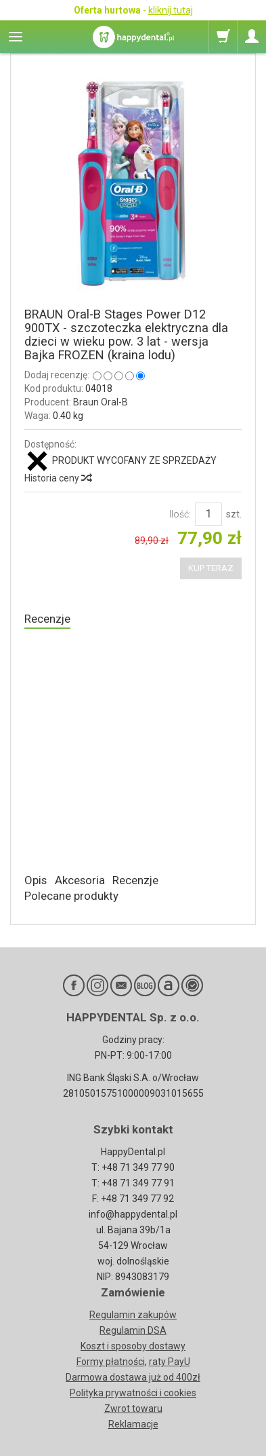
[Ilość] (208, 514)
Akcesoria (80, 880)
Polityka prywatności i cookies (133, 1392)
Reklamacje (133, 1424)
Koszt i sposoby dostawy (133, 1346)
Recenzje (47, 618)
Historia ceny (57, 478)
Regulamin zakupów (133, 1314)
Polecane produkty (71, 896)
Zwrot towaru (133, 1408)
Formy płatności (110, 1361)
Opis (35, 880)
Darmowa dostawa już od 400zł (133, 1377)
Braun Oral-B (100, 402)
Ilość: (180, 514)
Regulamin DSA (133, 1330)
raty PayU (169, 1361)
